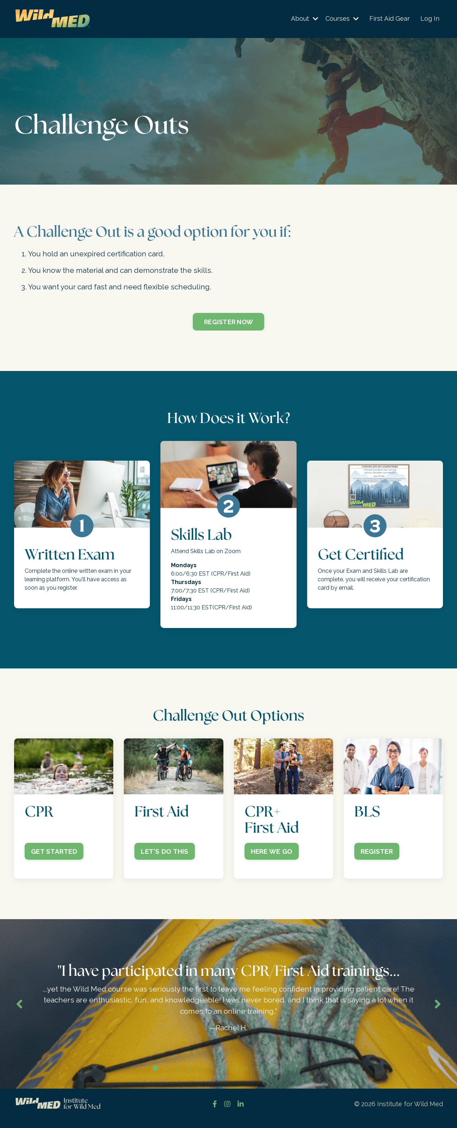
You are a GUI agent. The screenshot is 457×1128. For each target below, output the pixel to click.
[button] (63, 767)
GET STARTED (54, 852)
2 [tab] (166, 1077)
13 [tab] (290, 1077)
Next (437, 1008)
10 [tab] (256, 1077)
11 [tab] (268, 1077)
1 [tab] (155, 1077)
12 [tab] (279, 1077)
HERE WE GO (272, 852)
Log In (429, 19)
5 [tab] (200, 1077)
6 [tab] (211, 1077)
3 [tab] (178, 1077)
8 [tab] (234, 1077)
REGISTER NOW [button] (228, 322)
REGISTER (377, 852)
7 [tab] (223, 1077)
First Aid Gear (389, 19)
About (304, 19)
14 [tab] (301, 1077)
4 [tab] (189, 1077)
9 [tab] (245, 1077)
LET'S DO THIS (164, 852)
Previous (19, 1008)
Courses (342, 19)
